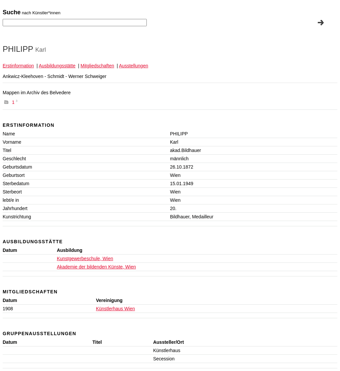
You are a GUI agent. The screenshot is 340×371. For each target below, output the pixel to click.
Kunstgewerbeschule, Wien (85, 258)
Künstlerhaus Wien (115, 308)
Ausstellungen (133, 65)
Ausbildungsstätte (57, 65)
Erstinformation (18, 65)
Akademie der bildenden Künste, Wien (96, 266)
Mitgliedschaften (97, 65)
